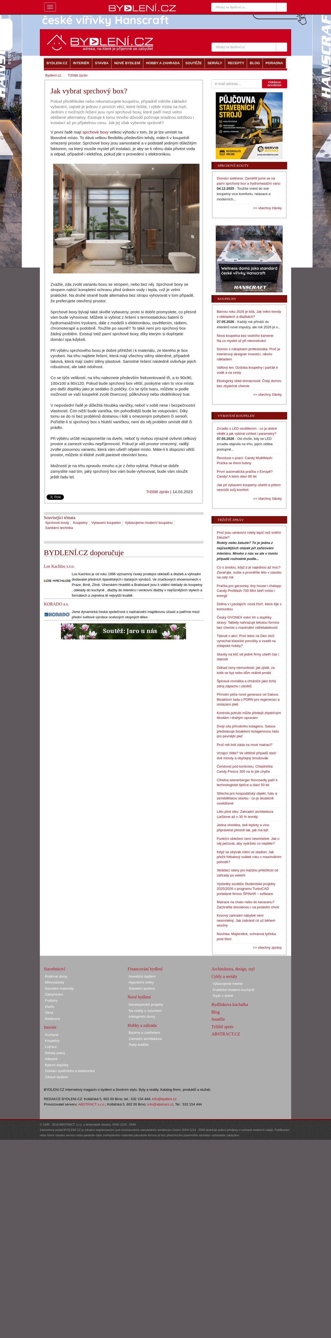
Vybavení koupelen (106, 523)
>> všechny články (267, 208)
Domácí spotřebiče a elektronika (70, 1071)
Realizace (52, 1019)
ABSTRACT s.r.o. (91, 1104)
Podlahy (51, 1000)
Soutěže (218, 1019)
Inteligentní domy (142, 1017)
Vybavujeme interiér (228, 984)
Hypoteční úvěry (141, 982)
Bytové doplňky (56, 1065)
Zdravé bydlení (56, 1077)
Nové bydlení (139, 997)
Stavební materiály (59, 988)
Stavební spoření (142, 988)
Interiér (50, 1027)
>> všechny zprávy (267, 948)
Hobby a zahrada (142, 1025)
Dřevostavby (54, 982)
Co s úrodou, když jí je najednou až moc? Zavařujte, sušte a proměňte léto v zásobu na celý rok (249, 572)
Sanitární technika (59, 528)
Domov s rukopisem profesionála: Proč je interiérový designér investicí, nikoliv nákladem (248, 354)
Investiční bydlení (142, 976)
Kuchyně (52, 1035)
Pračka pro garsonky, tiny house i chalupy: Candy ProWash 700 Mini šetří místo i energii (249, 591)
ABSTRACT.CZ (225, 1034)
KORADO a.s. (56, 604)
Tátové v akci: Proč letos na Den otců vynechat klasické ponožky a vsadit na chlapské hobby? (246, 641)
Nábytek (51, 1059)
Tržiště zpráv (157, 491)
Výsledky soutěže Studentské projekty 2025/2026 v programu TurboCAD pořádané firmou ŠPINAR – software (246, 889)
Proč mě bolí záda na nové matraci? (244, 745)
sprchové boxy (96, 132)
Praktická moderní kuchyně (234, 990)
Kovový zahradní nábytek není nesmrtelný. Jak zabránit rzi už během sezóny (246, 920)
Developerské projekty (146, 1004)
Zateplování (54, 994)
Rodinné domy (56, 976)
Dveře (49, 1007)
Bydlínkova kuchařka (229, 1004)
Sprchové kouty (57, 523)
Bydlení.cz (53, 75)
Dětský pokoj (55, 1053)
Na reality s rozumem (145, 1011)
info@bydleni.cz (164, 1099)
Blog (215, 1012)
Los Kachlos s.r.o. (59, 566)
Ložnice (51, 1047)
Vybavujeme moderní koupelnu (149, 523)
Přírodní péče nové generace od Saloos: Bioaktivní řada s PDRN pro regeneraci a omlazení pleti (248, 699)
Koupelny (80, 523)
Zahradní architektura (145, 1039)
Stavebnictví (54, 969)
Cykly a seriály (224, 976)
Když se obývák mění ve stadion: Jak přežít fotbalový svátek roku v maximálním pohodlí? (249, 857)
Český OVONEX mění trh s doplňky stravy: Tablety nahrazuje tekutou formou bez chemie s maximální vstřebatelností (248, 622)
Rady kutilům (139, 1045)
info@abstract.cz (160, 1104)
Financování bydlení (145, 969)
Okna (49, 1013)
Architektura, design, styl (233, 969)
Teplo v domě (223, 996)
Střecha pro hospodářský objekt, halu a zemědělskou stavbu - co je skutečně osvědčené (247, 798)
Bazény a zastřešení (144, 1033)
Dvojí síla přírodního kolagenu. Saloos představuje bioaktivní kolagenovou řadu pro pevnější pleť (248, 731)
